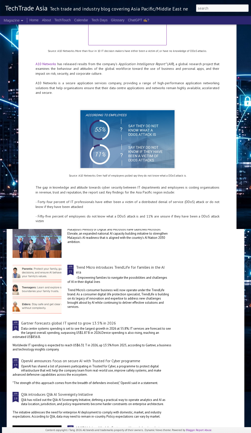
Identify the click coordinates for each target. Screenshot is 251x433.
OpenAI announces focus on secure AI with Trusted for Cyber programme (80, 360)
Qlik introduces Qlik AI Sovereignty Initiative (57, 394)
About (46, 20)
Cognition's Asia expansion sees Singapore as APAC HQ (97, 175)
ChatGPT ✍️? (138, 20)
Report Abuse (204, 430)
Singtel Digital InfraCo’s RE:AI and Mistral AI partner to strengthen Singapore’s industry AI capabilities (156, 128)
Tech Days (99, 20)
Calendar (81, 20)
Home (33, 20)
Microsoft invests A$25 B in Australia (214, 172)
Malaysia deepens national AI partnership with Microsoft (122, 211)
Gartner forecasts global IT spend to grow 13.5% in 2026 (68, 323)
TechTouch (62, 20)
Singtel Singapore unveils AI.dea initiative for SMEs (40, 175)
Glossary (118, 20)
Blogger (190, 430)
